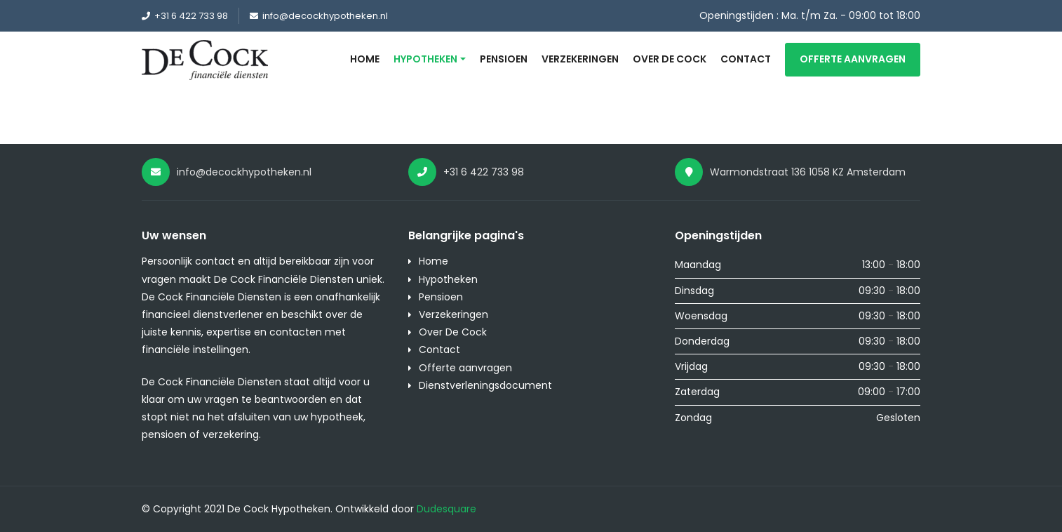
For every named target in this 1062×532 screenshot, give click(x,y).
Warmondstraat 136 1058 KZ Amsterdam (790, 172)
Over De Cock (669, 59)
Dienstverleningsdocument (485, 385)
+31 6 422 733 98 (185, 15)
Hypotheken (425, 59)
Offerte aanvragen (853, 59)
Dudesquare (446, 509)
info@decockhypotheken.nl (319, 15)
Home (364, 59)
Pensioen (503, 59)
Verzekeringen (580, 59)
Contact (745, 59)
